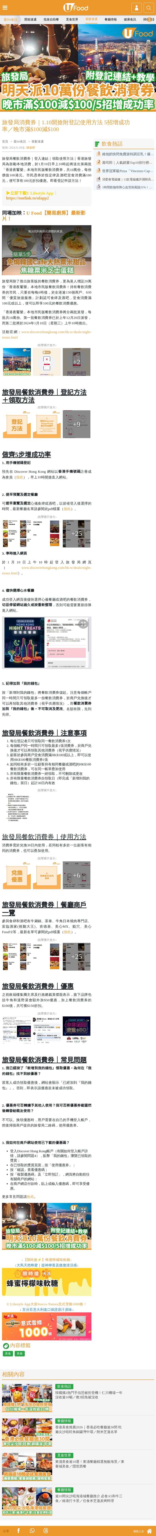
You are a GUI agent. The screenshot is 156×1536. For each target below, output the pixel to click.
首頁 (5, 141)
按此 (19, 477)
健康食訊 (130, 19)
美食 (8, 1353)
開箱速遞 (30, 19)
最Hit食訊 (10, 19)
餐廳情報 (111, 19)
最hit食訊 (20, 141)
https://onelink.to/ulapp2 (27, 198)
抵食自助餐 (51, 19)
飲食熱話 (64, 1386)
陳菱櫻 (30, 147)
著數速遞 (91, 19)
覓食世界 (72, 19)
